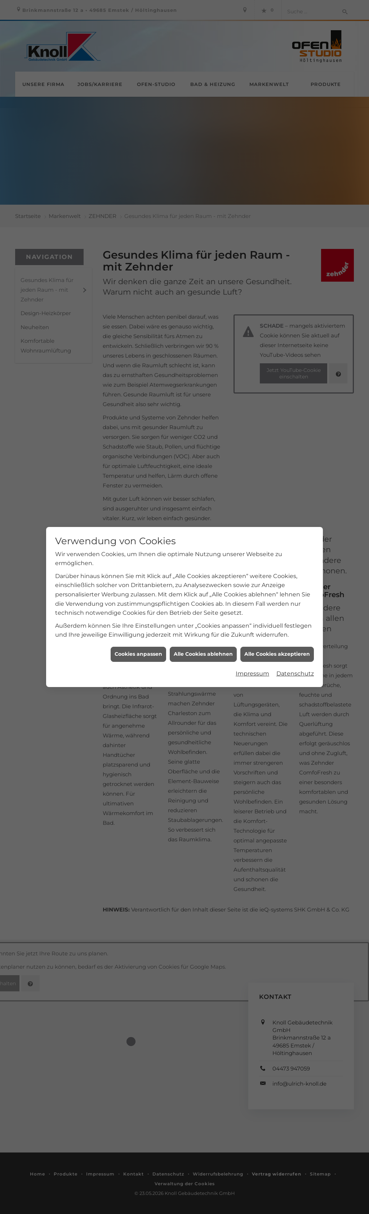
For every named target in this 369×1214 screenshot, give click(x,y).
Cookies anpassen (138, 627)
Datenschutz (295, 647)
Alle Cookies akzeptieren (277, 627)
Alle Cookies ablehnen (203, 627)
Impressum (252, 647)
